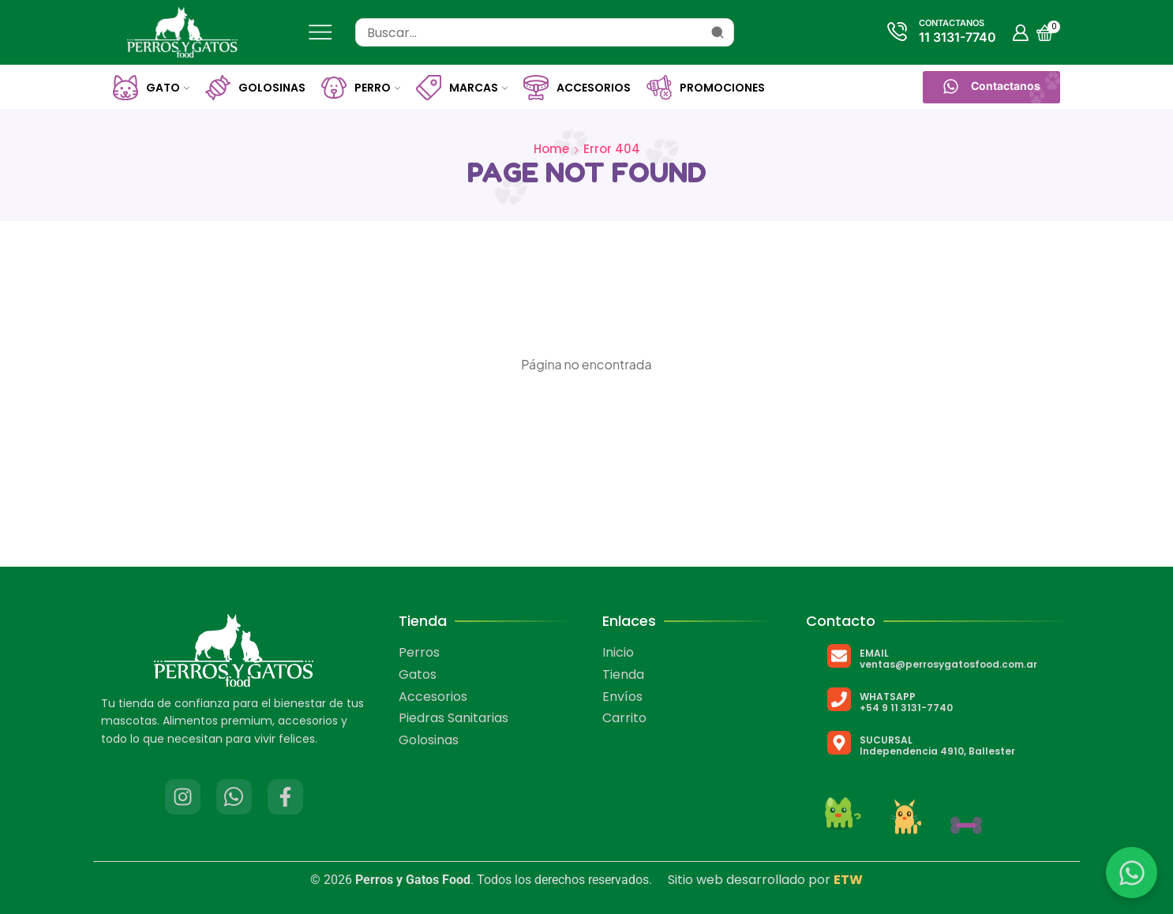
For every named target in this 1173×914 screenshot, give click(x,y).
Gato (151, 87)
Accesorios (577, 87)
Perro (360, 87)
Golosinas (255, 87)
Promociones (705, 87)
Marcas (462, 87)
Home (551, 148)
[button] (991, 87)
